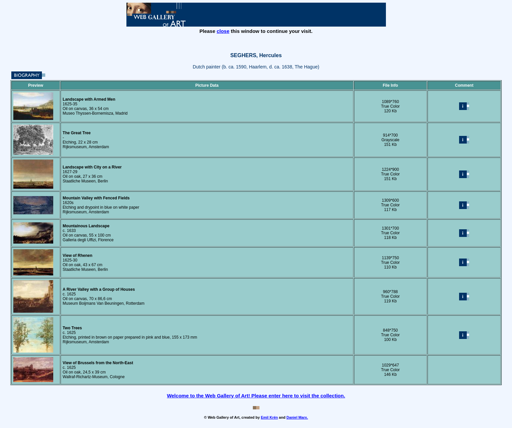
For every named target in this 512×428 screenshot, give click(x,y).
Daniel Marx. (297, 417)
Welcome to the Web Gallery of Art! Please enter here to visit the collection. (256, 395)
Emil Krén (269, 417)
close (223, 31)
